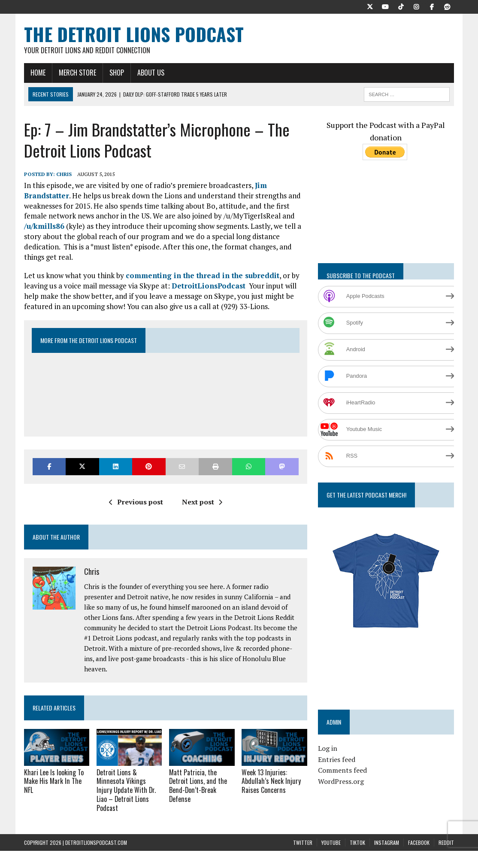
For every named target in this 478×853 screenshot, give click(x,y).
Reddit (446, 833)
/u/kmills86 (44, 226)
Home (37, 72)
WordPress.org (341, 781)
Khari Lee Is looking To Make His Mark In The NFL (53, 781)
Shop (116, 72)
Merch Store (77, 72)
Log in (327, 748)
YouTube (331, 833)
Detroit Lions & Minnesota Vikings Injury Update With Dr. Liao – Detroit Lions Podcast (129, 785)
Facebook (419, 833)
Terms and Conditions (239, 847)
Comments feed (342, 770)
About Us (150, 72)
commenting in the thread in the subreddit (202, 275)
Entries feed (336, 759)
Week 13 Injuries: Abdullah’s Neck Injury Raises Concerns (271, 781)
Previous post (136, 502)
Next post (202, 502)
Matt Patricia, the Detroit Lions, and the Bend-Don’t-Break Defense (198, 785)
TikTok (357, 833)
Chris (64, 174)
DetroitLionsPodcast (208, 286)
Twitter (302, 833)
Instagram (386, 833)
